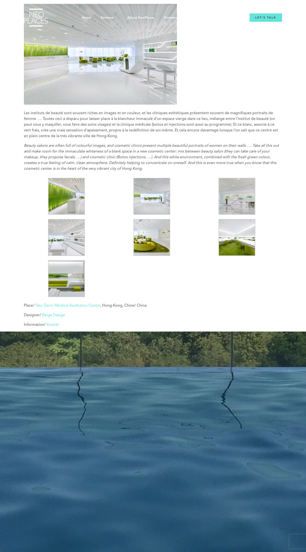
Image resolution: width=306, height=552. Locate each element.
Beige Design (53, 315)
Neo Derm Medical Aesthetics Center (67, 306)
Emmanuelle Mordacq (181, 17)
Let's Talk (265, 18)
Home (86, 17)
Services (107, 17)
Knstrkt (53, 325)
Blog (212, 17)
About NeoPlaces (141, 17)
